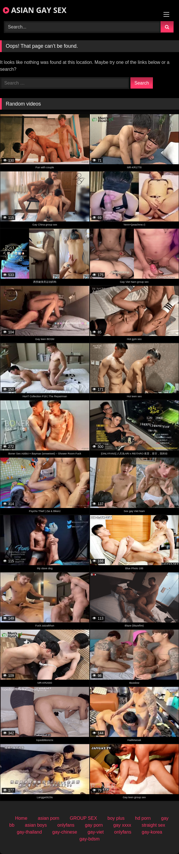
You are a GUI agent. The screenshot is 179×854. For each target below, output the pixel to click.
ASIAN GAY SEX (34, 10)
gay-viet (96, 832)
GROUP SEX (83, 818)
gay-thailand (29, 832)
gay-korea (152, 832)
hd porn (143, 818)
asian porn (48, 818)
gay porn (94, 825)
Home (21, 818)
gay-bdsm (89, 838)
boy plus (116, 818)
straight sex (153, 825)
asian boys (36, 825)
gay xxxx (122, 825)
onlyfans (65, 825)
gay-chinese (64, 832)
